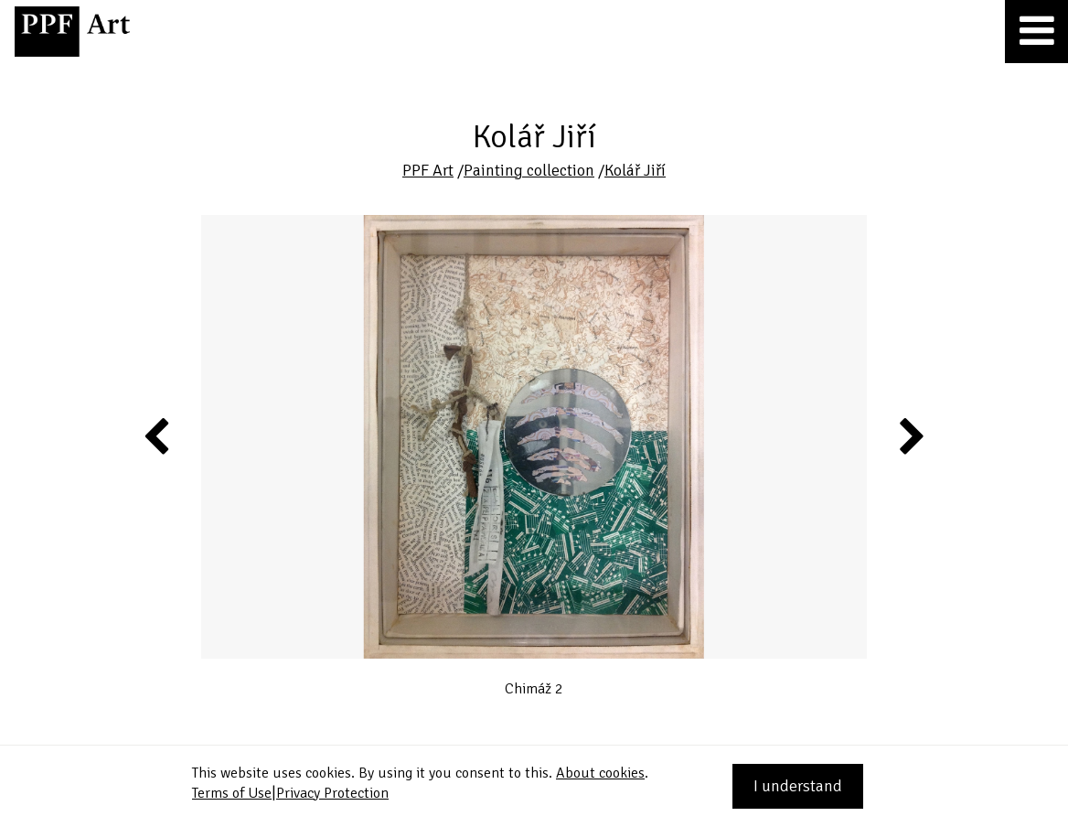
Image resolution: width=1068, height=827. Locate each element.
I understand (797, 786)
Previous (157, 435)
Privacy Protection (332, 793)
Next (910, 435)
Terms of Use (232, 793)
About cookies (600, 773)
